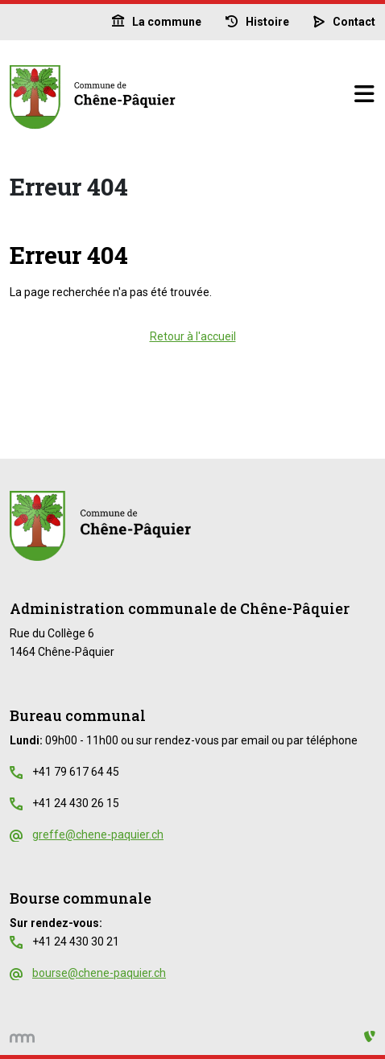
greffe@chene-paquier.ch (98, 834)
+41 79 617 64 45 (75, 771)
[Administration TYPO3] (369, 1037)
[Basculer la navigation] (363, 95)
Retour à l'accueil (193, 336)
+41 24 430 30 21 (75, 941)
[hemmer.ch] (22, 1037)
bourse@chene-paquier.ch (99, 972)
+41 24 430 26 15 (75, 803)
